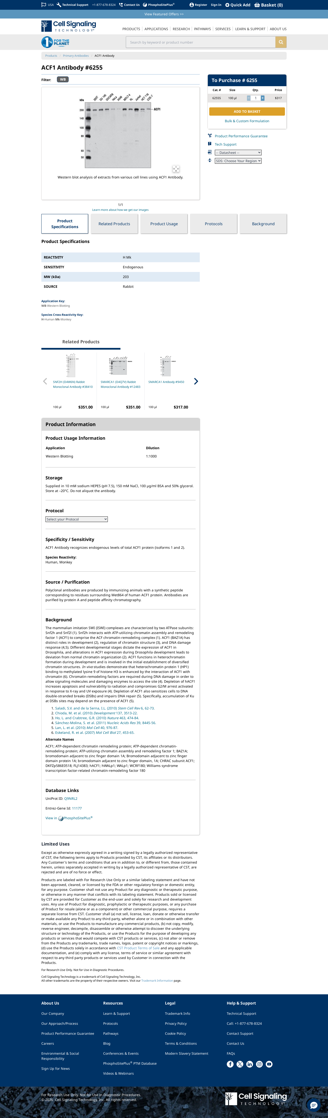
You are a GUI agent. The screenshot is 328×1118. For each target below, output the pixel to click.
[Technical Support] (72, 4)
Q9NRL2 (70, 798)
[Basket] (268, 5)
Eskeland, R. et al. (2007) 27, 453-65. (95, 732)
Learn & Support (116, 1013)
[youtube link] (269, 1064)
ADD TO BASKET (247, 111)
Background (263, 223)
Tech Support (226, 144)
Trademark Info (177, 1013)
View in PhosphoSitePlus (69, 818)
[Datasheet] (238, 152)
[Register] (198, 4)
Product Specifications (64, 223)
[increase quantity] (262, 98)
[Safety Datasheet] (238, 161)
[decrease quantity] (248, 98)
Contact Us (235, 1043)
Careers (47, 1043)
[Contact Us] (129, 4)
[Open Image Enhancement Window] (176, 168)
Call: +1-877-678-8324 (244, 1023)
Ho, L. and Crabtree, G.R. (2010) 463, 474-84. (97, 718)
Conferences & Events (121, 1053)
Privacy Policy (176, 1023)
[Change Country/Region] (47, 4)
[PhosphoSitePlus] (158, 4)
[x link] (240, 1064)
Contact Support (240, 1033)
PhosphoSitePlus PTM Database (130, 1063)
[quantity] (255, 98)
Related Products (114, 223)
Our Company (52, 1013)
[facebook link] (230, 1064)
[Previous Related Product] (45, 381)
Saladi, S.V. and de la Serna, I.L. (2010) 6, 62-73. (105, 708)
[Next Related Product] (196, 381)
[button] (314, 1105)
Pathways (110, 1033)
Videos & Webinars (118, 1073)
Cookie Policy (175, 1033)
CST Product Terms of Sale (138, 948)
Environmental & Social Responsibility (60, 1056)
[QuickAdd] (237, 5)
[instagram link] (259, 1064)
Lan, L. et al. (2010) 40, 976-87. (86, 727)
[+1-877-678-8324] (103, 5)
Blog (106, 1043)
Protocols (214, 223)
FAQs (231, 1053)
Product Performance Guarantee (241, 136)
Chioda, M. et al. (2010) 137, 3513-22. (96, 713)
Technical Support (241, 1013)
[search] (280, 42)
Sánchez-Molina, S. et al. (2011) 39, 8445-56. (105, 722)
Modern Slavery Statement (186, 1053)
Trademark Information (157, 980)
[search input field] (201, 42)
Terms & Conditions (181, 1043)
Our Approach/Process (59, 1023)
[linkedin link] (249, 1064)
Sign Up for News (55, 1068)
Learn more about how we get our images (120, 210)
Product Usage (164, 223)
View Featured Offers (164, 14)
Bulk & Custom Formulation (247, 121)
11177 (77, 808)
